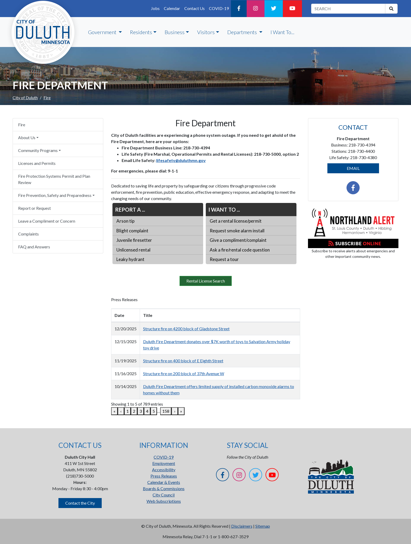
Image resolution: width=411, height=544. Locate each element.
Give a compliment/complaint (238, 240)
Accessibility (163, 469)
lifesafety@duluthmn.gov (181, 160)
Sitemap (262, 526)
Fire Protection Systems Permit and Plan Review (54, 179)
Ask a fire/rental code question (240, 250)
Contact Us (194, 8)
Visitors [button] (206, 32)
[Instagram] (255, 8)
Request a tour (224, 259)
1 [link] (127, 411)
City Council (164, 494)
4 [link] (147, 411)
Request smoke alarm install (237, 230)
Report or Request (34, 208)
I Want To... (282, 32)
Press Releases (163, 475)
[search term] (348, 9)
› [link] (174, 411)
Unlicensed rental (133, 250)
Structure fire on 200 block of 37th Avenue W (183, 373)
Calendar (172, 8)
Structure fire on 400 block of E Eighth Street (183, 360)
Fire (21, 124)
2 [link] (134, 411)
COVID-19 (219, 8)
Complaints (28, 233)
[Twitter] (273, 8)
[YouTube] (292, 8)
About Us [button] (26, 137)
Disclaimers (241, 526)
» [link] (181, 411)
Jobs (155, 8)
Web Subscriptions (164, 501)
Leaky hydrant (130, 259)
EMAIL (353, 168)
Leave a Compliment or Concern (46, 220)
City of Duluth (25, 97)
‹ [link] (121, 411)
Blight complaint (132, 230)
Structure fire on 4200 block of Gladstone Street (186, 328)
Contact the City (80, 502)
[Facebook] (239, 8)
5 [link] (154, 411)
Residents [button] (141, 32)
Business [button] (175, 32)
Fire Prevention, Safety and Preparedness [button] (54, 195)
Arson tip (125, 221)
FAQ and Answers (34, 246)
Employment (163, 463)
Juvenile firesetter (134, 240)
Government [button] (102, 32)
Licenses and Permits (37, 163)
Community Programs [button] (38, 150)
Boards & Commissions (164, 488)
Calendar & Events (163, 482)
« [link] (114, 411)
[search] (391, 9)
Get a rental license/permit (236, 221)
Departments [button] (242, 32)
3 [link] (140, 411)
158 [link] (165, 411)
